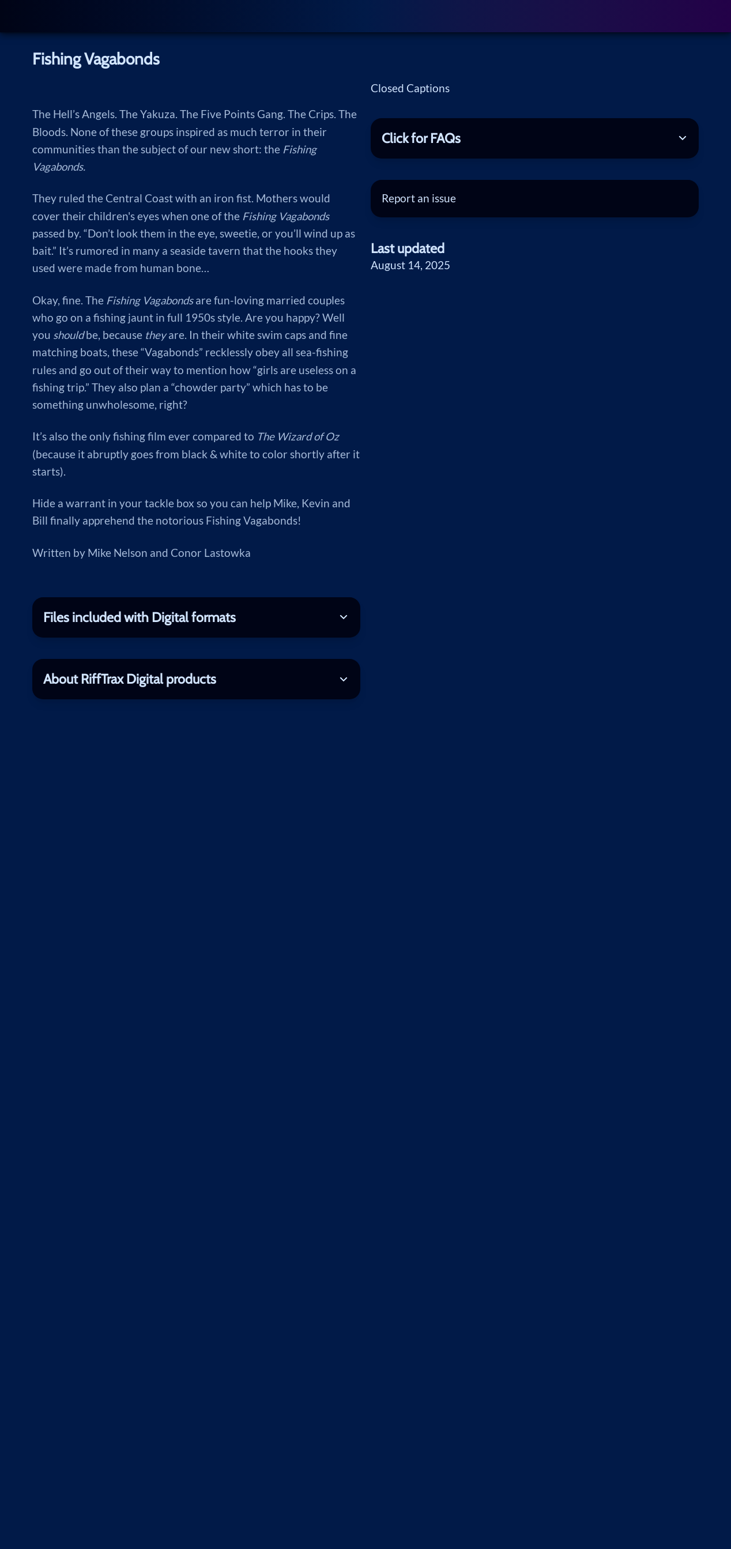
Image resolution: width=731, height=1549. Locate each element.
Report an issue (419, 198)
